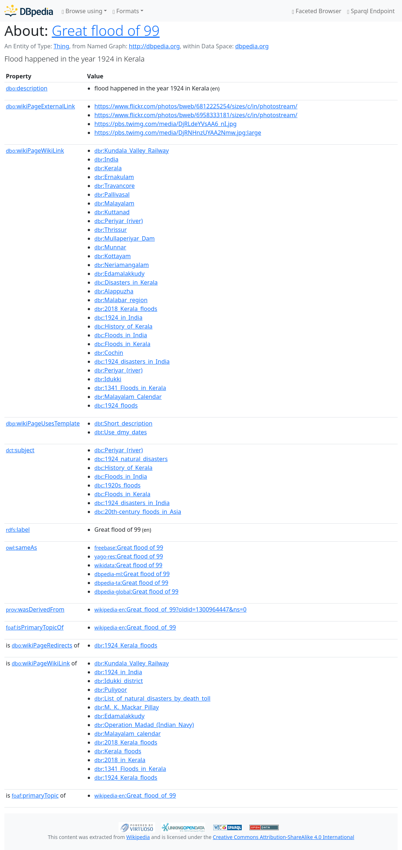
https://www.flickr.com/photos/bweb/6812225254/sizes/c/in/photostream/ (195, 106)
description (27, 88)
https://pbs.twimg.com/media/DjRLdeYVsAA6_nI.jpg (165, 124)
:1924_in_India (118, 317)
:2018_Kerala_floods (125, 309)
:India (106, 159)
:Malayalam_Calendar (128, 397)
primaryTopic (35, 795)
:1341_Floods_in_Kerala (130, 388)
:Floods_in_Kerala (122, 344)
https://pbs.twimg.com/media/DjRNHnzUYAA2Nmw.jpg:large (177, 133)
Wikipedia (138, 837)
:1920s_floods (117, 485)
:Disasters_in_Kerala (126, 282)
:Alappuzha (114, 291)
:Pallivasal (111, 194)
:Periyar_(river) (118, 221)
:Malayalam (114, 203)
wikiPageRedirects (42, 645)
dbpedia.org (252, 46)
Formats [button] (126, 11)
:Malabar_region (120, 300)
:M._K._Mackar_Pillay (126, 707)
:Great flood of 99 (128, 547)
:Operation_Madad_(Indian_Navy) (144, 725)
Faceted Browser (316, 11)
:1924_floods (116, 405)
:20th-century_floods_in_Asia (137, 512)
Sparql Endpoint (371, 11)
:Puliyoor (110, 690)
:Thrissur (110, 230)
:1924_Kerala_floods (125, 645)
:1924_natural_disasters (131, 459)
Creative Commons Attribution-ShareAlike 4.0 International (283, 837)
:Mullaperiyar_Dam (124, 238)
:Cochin (108, 353)
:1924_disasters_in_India (132, 361)
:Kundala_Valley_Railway (131, 150)
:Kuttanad (111, 212)
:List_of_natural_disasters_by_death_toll (152, 698)
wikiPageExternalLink (40, 106)
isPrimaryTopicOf (35, 627)
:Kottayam (112, 256)
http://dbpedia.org (154, 46)
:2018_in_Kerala (119, 760)
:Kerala (108, 168)
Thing (61, 46)
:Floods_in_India (120, 335)
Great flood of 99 (106, 30)
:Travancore (114, 186)
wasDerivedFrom (35, 609)
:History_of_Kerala (123, 326)
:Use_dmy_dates (120, 432)
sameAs (21, 547)
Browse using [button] (82, 11)
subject (20, 450)
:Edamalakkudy (119, 274)
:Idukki (107, 379)
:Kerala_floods (117, 751)
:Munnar (110, 247)
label (18, 530)
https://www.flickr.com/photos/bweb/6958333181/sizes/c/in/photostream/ (195, 115)
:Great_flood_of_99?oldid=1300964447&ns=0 (170, 609)
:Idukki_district (118, 681)
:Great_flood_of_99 (135, 627)
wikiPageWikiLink (35, 150)
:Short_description (123, 423)
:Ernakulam (114, 177)
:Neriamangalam (121, 265)
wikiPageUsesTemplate (43, 423)
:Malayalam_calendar (127, 734)
